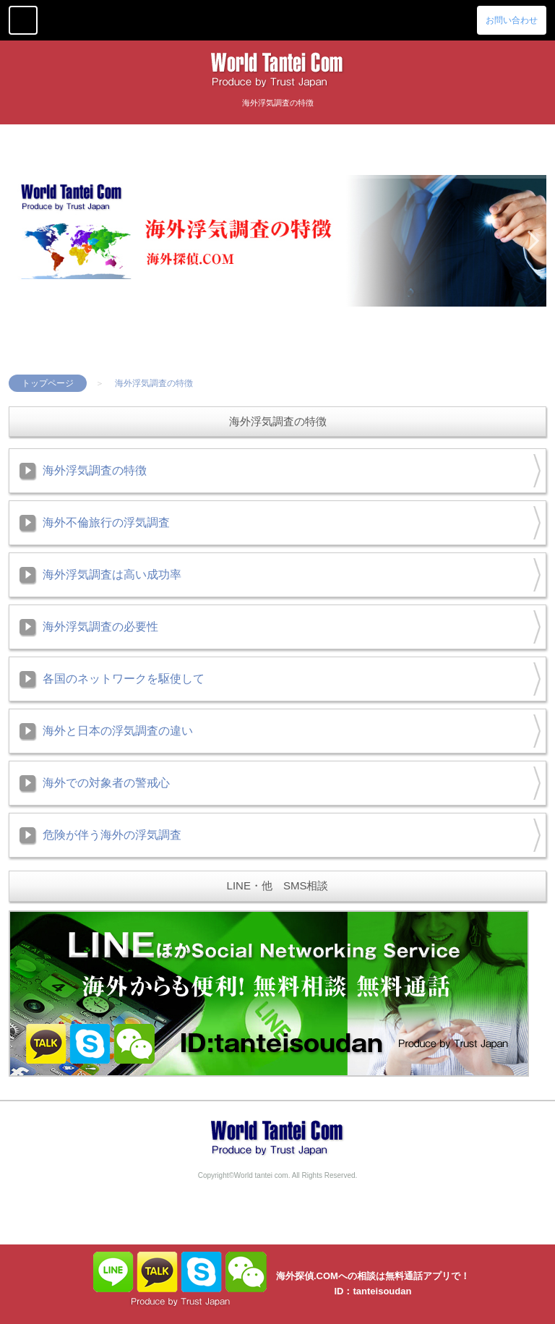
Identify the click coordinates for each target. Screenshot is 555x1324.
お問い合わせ (512, 20)
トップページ (48, 383)
